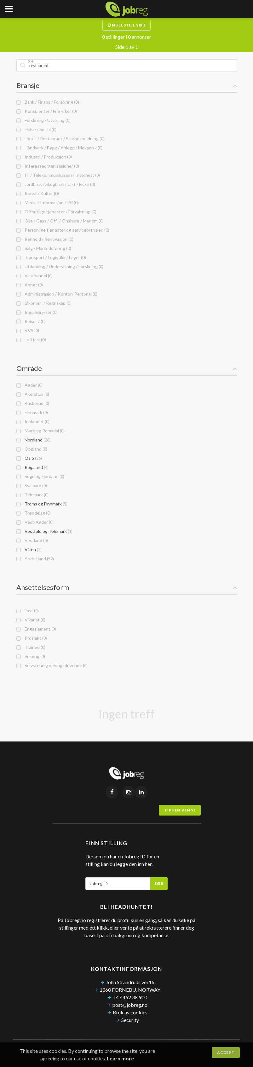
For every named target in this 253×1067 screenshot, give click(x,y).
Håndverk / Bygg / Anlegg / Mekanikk (59, 147)
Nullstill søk (127, 25)
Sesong (30, 656)
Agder (29, 385)
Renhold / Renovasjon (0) (44, 239)
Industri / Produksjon (44, 156)
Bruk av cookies (130, 1012)
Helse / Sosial (36, 129)
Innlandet (32, 421)
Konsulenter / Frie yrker (46, 111)
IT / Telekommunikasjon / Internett (58, 175)
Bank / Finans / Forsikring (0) (47, 102)
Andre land (35, 558)
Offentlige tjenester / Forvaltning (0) (56, 211)
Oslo (29, 458)
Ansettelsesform (126, 587)
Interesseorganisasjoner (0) (47, 166)
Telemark (32, 494)
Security (130, 1020)
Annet (29, 284)
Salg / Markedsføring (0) (43, 248)
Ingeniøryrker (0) (37, 312)
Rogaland (32, 467)
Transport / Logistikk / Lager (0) (51, 257)
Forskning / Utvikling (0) (43, 120)
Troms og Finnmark (41, 503)
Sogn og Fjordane (40, 476)
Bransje (126, 85)
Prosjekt (31, 638)
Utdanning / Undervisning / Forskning (59, 266)
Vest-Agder (35, 522)
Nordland (33, 439)
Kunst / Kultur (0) (37, 193)
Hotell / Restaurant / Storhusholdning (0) (60, 138)
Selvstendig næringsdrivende (52, 665)
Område (126, 368)
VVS (27, 330)
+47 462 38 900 (130, 997)
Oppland (31, 449)
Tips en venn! (179, 810)
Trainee (30, 647)
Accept (225, 1052)
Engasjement (36, 629)
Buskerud (32, 403)
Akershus (32, 394)
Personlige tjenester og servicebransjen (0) (62, 230)
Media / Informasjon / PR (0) (47, 202)
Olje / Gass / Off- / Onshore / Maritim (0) (60, 220)
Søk (159, 883)
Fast (27, 610)
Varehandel (34, 275)
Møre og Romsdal (40, 430)
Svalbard (31, 485)
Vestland (32, 540)
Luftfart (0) (31, 339)
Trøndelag (33, 513)
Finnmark (32, 412)
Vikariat (30, 619)
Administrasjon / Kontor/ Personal (56, 294)
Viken (29, 549)
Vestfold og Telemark (44, 531)
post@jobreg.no (129, 1005)
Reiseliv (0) (31, 321)
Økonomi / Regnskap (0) (44, 303)
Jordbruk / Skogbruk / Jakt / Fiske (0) (55, 184)
